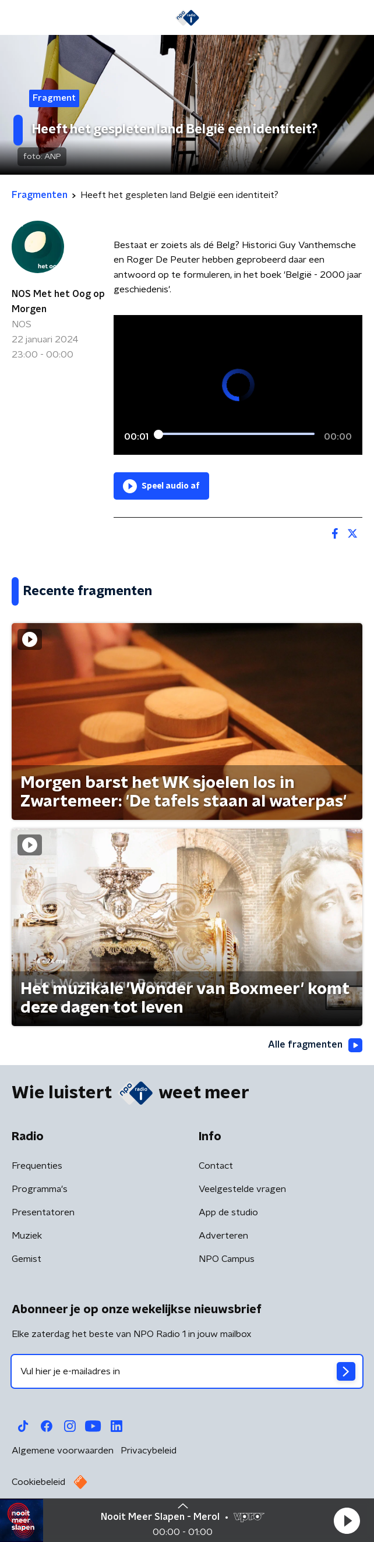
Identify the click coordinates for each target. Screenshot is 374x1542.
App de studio (228, 1212)
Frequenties (37, 1165)
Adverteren (223, 1235)
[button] (346, 1520)
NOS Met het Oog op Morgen (58, 301)
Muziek (27, 1235)
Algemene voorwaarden (63, 1450)
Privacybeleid (149, 1450)
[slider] (236, 434)
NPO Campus (227, 1259)
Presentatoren (43, 1212)
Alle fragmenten (315, 1045)
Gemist (26, 1259)
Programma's (40, 1189)
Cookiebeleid (38, 1482)
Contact (216, 1165)
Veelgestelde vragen (242, 1189)
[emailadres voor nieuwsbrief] (187, 1371)
